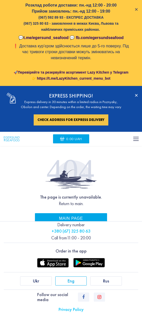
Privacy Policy (71, 309)
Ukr (36, 281)
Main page (71, 218)
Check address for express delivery (71, 119)
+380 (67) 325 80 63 (71, 231)
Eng (71, 281)
